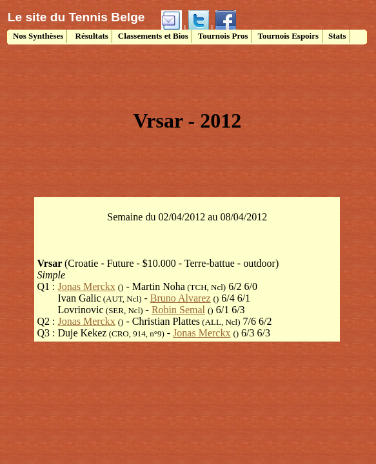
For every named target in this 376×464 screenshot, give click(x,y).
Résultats (90, 36)
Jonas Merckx (86, 286)
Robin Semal (178, 309)
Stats (337, 36)
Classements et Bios (153, 36)
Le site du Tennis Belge (76, 17)
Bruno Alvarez (180, 298)
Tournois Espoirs (288, 36)
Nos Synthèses (37, 36)
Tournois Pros (223, 36)
